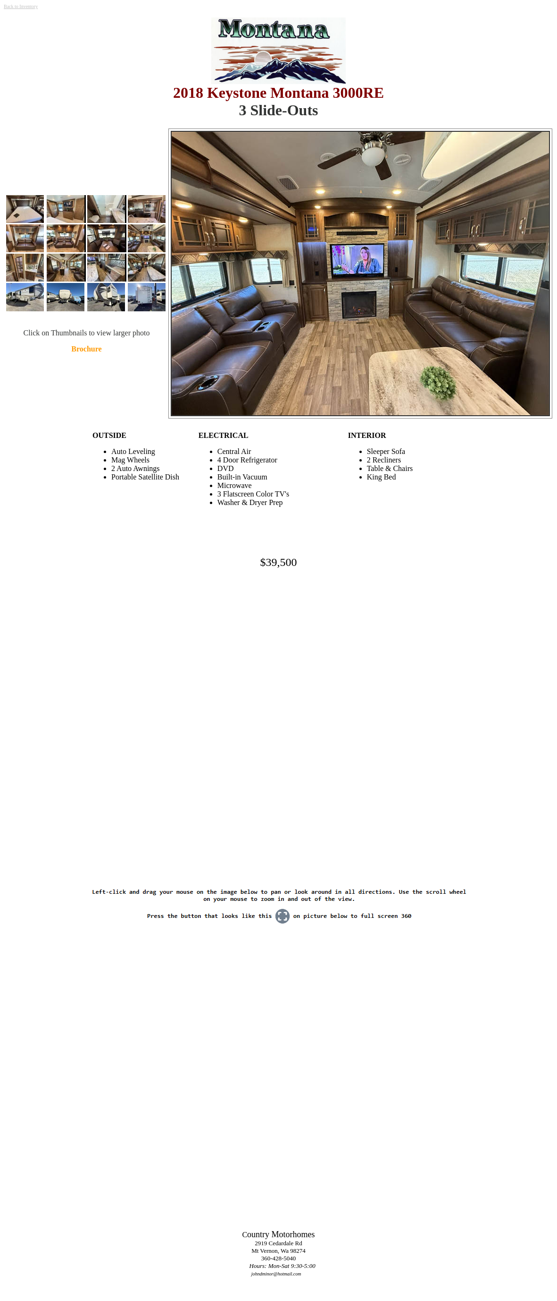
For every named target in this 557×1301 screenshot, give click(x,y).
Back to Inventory (21, 6)
